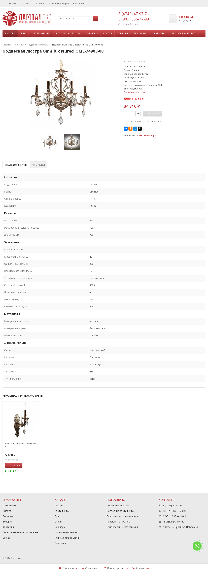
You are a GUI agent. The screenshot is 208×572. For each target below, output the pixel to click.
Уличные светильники (132, 33)
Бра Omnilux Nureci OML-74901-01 (21, 445)
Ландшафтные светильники (122, 527)
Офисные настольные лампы (123, 516)
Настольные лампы (67, 33)
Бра (23, 33)
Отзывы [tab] (38, 164)
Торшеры (92, 33)
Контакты (78, 3)
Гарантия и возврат (58, 3)
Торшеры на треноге (118, 521)
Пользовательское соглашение (21, 532)
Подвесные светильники (120, 510)
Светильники (40, 33)
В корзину (13, 465)
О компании (11, 3)
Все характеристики (135, 92)
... (202, 33)
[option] (50, 142)
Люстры (10, 33)
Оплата (25, 3)
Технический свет (184, 33)
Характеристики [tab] (16, 164)
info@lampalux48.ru (173, 521)
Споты (107, 33)
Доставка (38, 3)
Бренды (7, 537)
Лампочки (159, 33)
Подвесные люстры (146, 135)
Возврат (7, 521)
